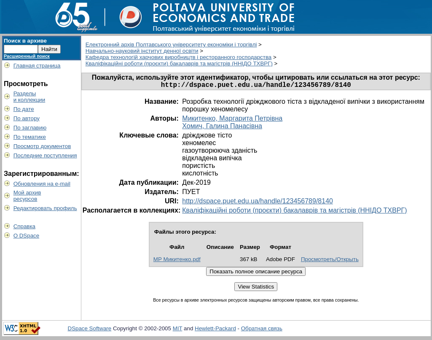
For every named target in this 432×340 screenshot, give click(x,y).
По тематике (29, 137)
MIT (177, 330)
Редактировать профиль (45, 208)
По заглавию (30, 127)
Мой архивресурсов (27, 195)
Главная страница (37, 65)
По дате (23, 109)
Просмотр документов (42, 146)
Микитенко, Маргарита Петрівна (232, 120)
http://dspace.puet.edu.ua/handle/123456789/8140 (257, 202)
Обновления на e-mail (41, 184)
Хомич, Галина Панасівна (222, 127)
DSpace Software (90, 330)
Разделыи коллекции (29, 96)
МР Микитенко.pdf (177, 261)
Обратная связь (261, 330)
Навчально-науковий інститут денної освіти (142, 51)
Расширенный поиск (27, 56)
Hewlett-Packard (215, 330)
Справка (24, 226)
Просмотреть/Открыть (330, 261)
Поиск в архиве (25, 41)
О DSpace (26, 235)
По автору (26, 118)
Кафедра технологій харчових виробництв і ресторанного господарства (179, 57)
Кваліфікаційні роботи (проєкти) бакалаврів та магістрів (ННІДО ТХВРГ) (179, 63)
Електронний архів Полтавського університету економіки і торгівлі (171, 44)
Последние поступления (45, 155)
